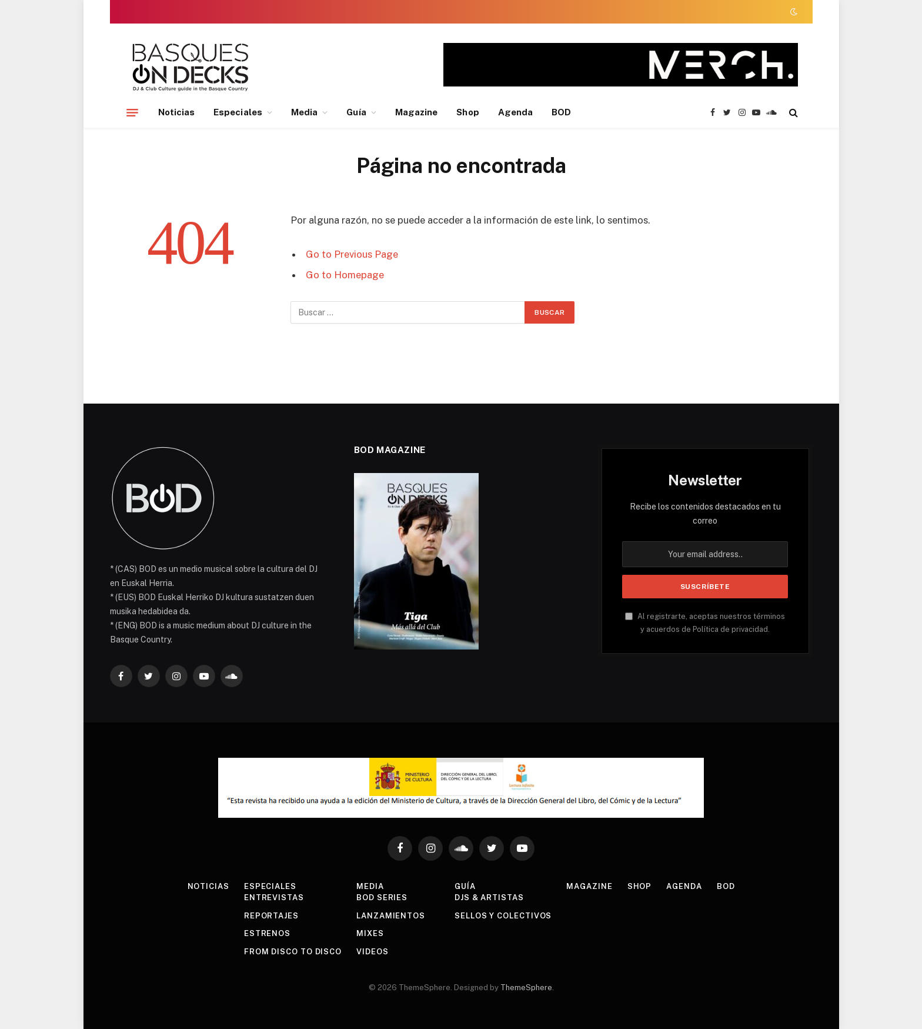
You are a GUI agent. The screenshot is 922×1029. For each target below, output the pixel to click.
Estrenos (267, 933)
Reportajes (271, 915)
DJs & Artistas (489, 897)
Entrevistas (274, 897)
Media (304, 112)
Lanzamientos (390, 915)
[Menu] (132, 112)
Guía (356, 112)
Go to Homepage (345, 275)
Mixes (370, 933)
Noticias (176, 112)
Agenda (515, 112)
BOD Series (381, 897)
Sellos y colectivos (503, 915)
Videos (372, 951)
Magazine (416, 112)
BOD (561, 112)
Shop (467, 112)
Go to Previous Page (352, 254)
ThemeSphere (526, 987)
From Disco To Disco (293, 951)
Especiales (237, 112)
